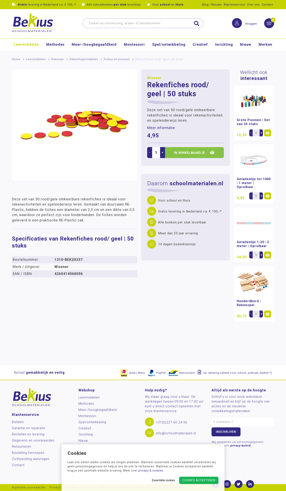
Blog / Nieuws (212, 4)
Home (16, 59)
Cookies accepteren (198, 480)
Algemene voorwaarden (29, 487)
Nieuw (245, 45)
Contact (267, 4)
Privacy (55, 487)
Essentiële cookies (163, 480)
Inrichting (224, 45)
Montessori (134, 45)
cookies (157, 470)
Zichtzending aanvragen (30, 459)
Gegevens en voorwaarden (33, 440)
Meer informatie (161, 128)
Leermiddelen (26, 45)
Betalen (18, 422)
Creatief (200, 45)
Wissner (154, 78)
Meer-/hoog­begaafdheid (94, 45)
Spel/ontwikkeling (169, 45)
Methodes (55, 45)
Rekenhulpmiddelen (84, 59)
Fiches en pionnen (117, 59)
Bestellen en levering (28, 434)
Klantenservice (234, 4)
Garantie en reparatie (28, 428)
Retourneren (21, 446)
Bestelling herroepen (28, 453)
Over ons (253, 4)
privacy (143, 470)
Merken (265, 45)
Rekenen (57, 59)
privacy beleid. (240, 445)
